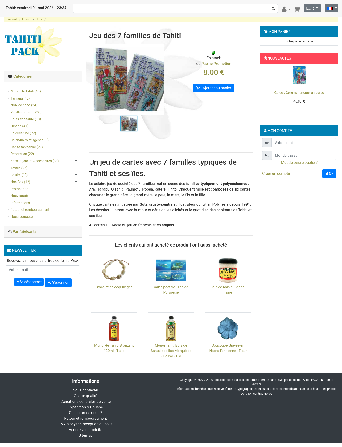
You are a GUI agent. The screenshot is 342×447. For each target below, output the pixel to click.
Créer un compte (276, 173)
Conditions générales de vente (85, 401)
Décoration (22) (22, 154)
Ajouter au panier (213, 88)
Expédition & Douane (85, 407)
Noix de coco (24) (24, 105)
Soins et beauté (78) (26, 119)
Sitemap (86, 435)
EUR (310, 8)
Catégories (22, 76)
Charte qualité (85, 396)
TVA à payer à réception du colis (85, 424)
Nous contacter (22, 217)
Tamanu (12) (20, 98)
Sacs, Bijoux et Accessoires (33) (35, 161)
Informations (20, 203)
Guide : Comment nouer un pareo (299, 93)
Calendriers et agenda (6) (30, 140)
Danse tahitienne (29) (27, 147)
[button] (267, 90)
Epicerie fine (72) (23, 133)
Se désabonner (29, 282)
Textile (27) (19, 168)
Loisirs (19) (19, 175)
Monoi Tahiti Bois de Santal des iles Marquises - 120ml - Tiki (171, 350)
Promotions (19, 189)
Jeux (39, 19)
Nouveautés (19, 196)
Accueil (12, 19)
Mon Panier (279, 31)
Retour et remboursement (30, 210)
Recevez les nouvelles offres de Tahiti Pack (43, 260)
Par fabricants (25, 231)
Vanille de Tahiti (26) (26, 112)
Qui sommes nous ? (85, 413)
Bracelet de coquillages (114, 287)
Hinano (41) (19, 126)
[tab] (43, 76)
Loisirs (26, 19)
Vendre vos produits (85, 429)
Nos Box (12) (20, 182)
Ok (329, 173)
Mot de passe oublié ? (299, 162)
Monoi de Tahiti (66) (26, 91)
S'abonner (58, 282)
